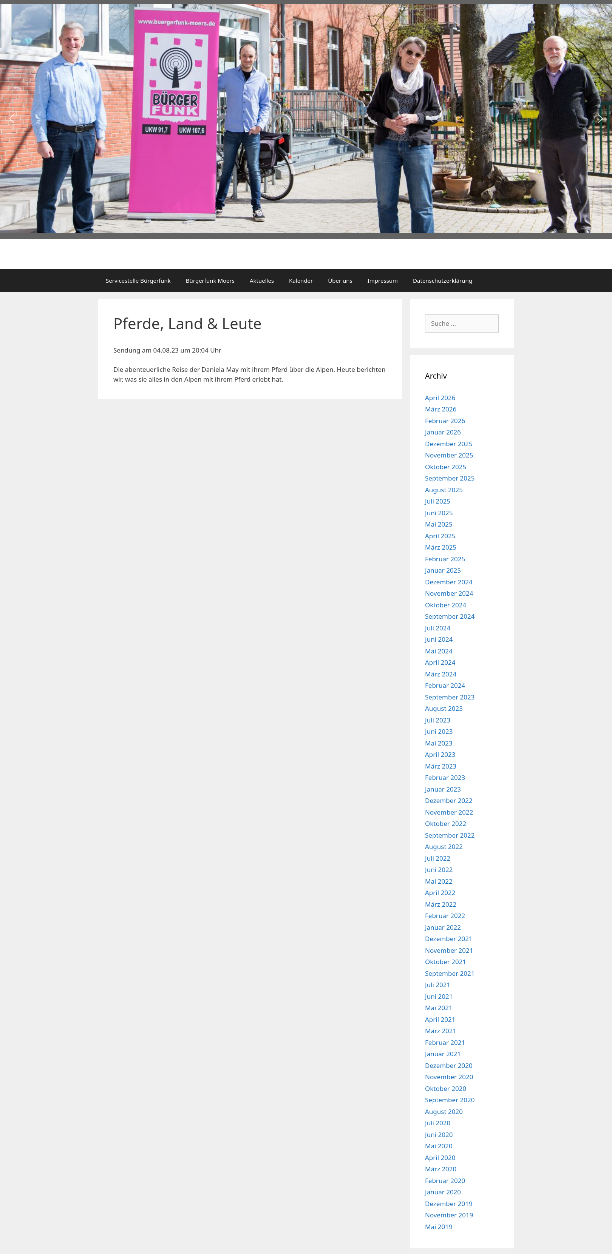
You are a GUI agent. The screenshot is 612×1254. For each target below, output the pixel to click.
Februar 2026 (445, 420)
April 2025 (440, 535)
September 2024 (449, 616)
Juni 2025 (439, 512)
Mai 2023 (439, 743)
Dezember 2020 (449, 1065)
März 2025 (440, 547)
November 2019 (449, 1215)
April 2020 (440, 1157)
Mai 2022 (439, 881)
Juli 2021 (437, 984)
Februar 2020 (445, 1180)
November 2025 (449, 455)
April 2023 (440, 754)
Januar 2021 (443, 1053)
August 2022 (444, 846)
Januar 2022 (443, 927)
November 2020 (449, 1076)
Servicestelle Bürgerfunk (138, 280)
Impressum (383, 280)
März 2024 (440, 674)
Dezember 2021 (449, 938)
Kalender (301, 280)
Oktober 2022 (445, 823)
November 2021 (449, 950)
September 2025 (449, 478)
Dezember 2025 (449, 443)
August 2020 (444, 1111)
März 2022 (440, 904)
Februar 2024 (445, 685)
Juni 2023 (439, 731)
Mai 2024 (439, 651)
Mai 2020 (439, 1146)
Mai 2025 (439, 524)
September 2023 (449, 697)
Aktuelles (262, 280)
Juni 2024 (439, 639)
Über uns (340, 280)
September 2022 (449, 835)
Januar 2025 (443, 570)
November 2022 (449, 812)
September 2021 (449, 973)
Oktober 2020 (445, 1088)
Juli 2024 (437, 628)
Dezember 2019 (449, 1203)
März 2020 (440, 1169)
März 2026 (440, 409)
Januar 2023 (443, 789)
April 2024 (440, 662)
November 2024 (449, 593)
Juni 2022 (439, 869)
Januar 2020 (443, 1192)
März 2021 (440, 1030)
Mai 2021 (439, 1007)
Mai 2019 (439, 1226)
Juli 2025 (437, 501)
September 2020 (449, 1099)
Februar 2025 (445, 559)
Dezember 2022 (449, 800)
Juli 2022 (437, 858)
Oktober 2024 (445, 605)
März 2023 (440, 766)
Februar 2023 (445, 777)
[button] (12, 118)
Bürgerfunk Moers (210, 280)
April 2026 (440, 397)
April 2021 (440, 1019)
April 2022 (440, 892)
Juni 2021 (439, 996)
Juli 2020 (437, 1122)
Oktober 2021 (445, 961)
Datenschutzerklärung (442, 280)
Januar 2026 (443, 432)
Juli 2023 (437, 720)
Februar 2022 (445, 915)
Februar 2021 (445, 1042)
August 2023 (444, 708)
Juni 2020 (439, 1134)
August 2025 (444, 489)
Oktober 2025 (445, 466)
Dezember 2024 (449, 582)
